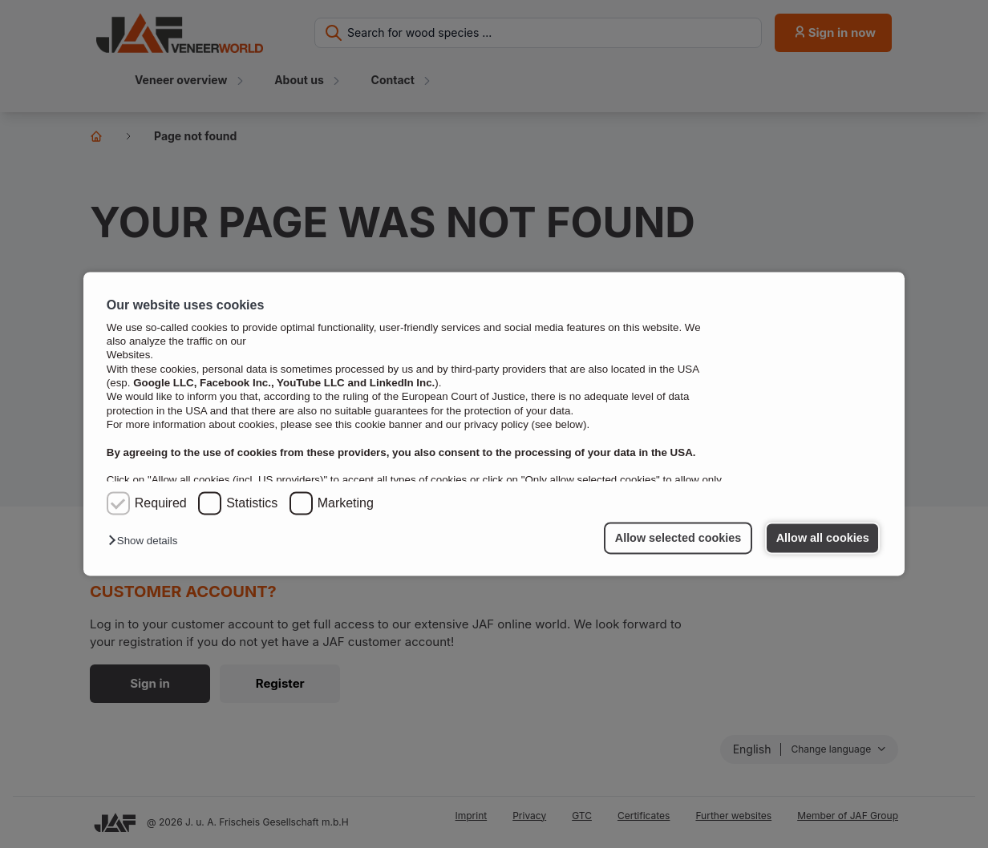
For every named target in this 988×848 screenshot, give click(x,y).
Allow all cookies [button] (822, 537)
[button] (147, 541)
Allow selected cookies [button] (678, 537)
